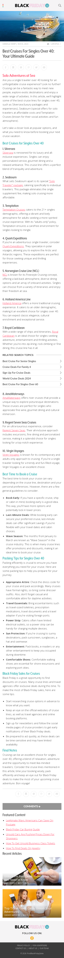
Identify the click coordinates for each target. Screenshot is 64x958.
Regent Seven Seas (14, 430)
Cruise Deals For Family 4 (17, 366)
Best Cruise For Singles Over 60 (20, 384)
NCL (5, 274)
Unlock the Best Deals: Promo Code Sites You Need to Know (30, 878)
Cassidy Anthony (12, 915)
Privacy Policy (23, 945)
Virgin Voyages (11, 454)
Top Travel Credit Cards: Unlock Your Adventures (28, 910)
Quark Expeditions (13, 246)
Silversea (8, 152)
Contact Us (21, 948)
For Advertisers (40, 945)
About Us (33, 948)
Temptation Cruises (14, 209)
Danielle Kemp (9, 44)
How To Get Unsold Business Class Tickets (30, 843)
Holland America (12, 303)
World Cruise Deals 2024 (17, 378)
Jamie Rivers (9, 883)
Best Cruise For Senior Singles (19, 361)
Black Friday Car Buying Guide (23, 829)
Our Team (44, 948)
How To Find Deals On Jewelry (23, 848)
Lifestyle (55, 44)
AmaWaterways (11, 397)
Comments (32, 806)
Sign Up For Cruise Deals (16, 372)
